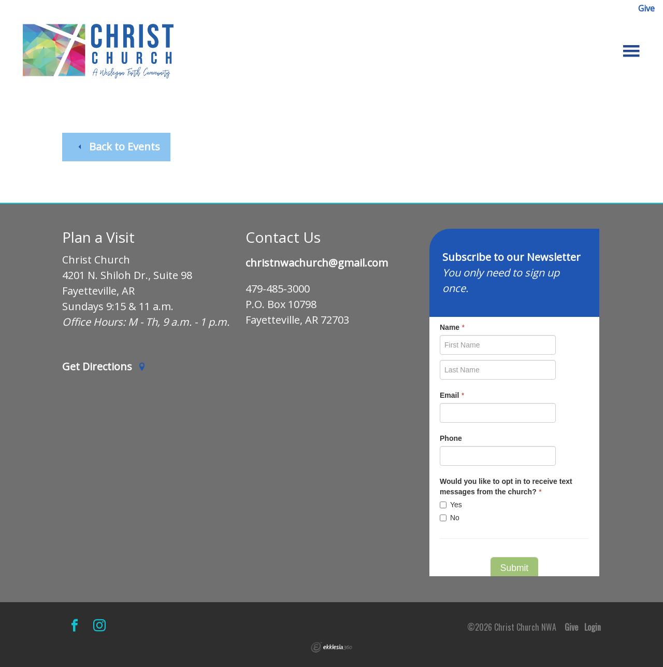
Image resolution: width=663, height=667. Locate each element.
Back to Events (118, 147)
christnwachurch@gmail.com (317, 263)
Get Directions (104, 367)
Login (592, 627)
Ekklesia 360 (331, 647)
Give (646, 8)
